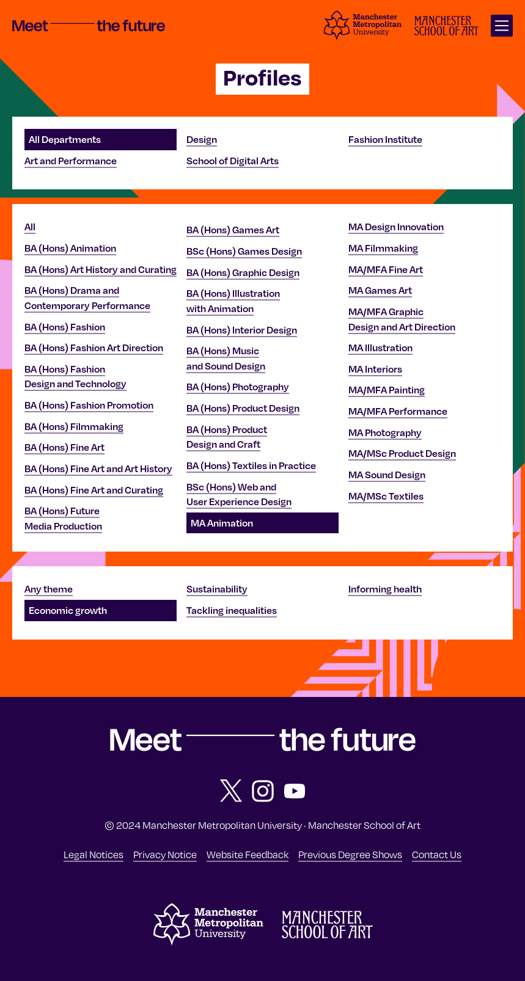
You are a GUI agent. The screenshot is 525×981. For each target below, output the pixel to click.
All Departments (65, 139)
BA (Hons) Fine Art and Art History (98, 468)
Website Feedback (247, 854)
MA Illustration (380, 347)
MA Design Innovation (396, 227)
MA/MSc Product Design (402, 453)
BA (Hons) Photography (237, 387)
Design (201, 139)
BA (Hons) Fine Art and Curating (93, 490)
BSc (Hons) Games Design (244, 251)
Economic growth (68, 610)
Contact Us (436, 854)
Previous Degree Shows (350, 854)
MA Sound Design (386, 475)
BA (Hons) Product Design (242, 408)
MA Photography (385, 432)
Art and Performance (70, 161)
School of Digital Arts (232, 161)
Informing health (385, 589)
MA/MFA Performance (397, 411)
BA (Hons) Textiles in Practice (251, 465)
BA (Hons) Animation (70, 248)
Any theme (48, 589)
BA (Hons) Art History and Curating (100, 269)
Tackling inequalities (231, 610)
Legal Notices (93, 854)
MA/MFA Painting (386, 390)
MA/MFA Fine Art (385, 269)
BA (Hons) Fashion (64, 327)
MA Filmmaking (383, 248)
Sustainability (217, 589)
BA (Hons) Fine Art (64, 447)
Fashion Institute (385, 139)
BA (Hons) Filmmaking (73, 426)
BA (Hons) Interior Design (241, 330)
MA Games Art (380, 290)
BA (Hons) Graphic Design (242, 272)
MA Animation (222, 523)
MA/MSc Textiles (386, 496)
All (29, 227)
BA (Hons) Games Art (232, 230)
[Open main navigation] (502, 26)
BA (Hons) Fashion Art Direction (93, 347)
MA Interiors (375, 369)
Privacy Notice (165, 854)
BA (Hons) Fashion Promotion (88, 405)
